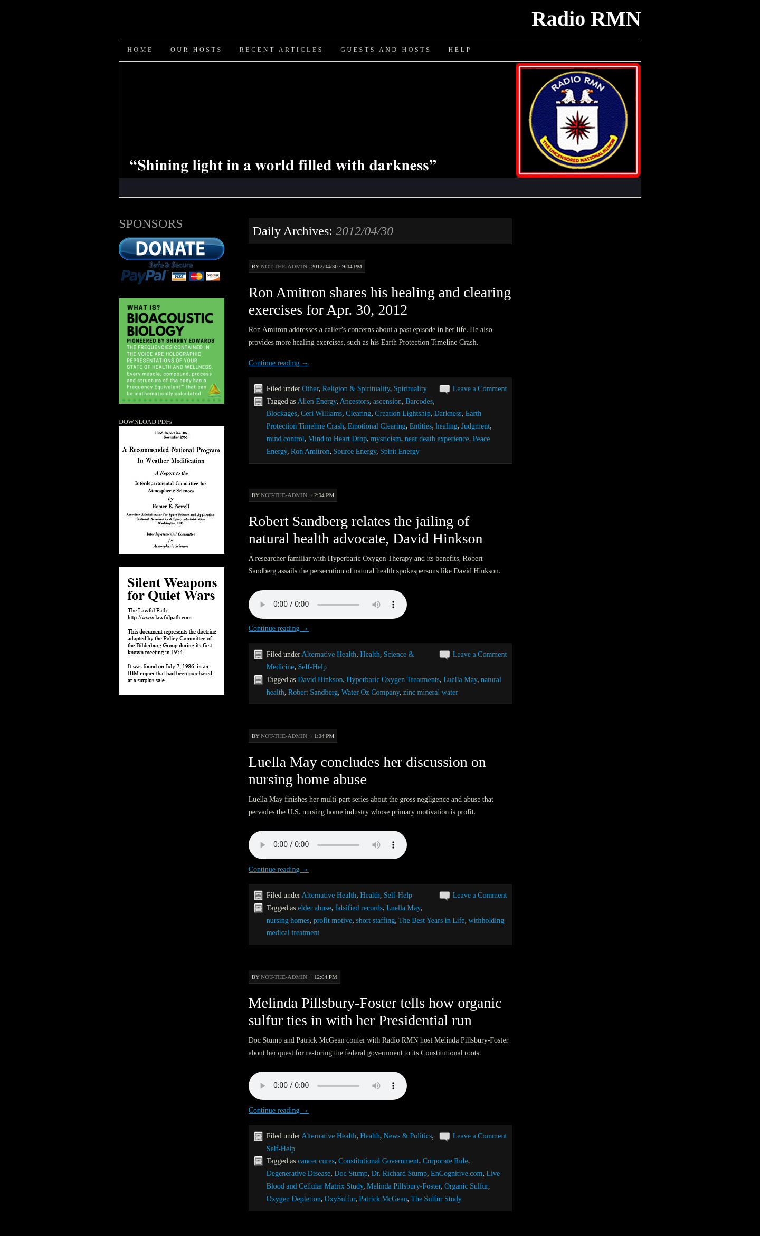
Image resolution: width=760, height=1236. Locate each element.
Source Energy (354, 451)
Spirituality (410, 389)
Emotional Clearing (377, 426)
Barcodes (419, 401)
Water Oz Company (370, 692)
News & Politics (408, 1136)
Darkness (448, 413)
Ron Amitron (310, 451)
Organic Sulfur (466, 1186)
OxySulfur (340, 1199)
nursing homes (288, 920)
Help (459, 49)
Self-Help (312, 667)
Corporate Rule (445, 1161)
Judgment (475, 426)
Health (369, 654)
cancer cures (316, 1161)
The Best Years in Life (431, 920)
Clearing (358, 413)
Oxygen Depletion (294, 1199)
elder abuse (314, 908)
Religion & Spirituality (356, 389)
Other (310, 389)
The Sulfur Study (436, 1199)
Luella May (460, 680)
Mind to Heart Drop (337, 439)
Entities (421, 426)
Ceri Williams (321, 413)
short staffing (375, 920)
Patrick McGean (383, 1199)
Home (140, 49)
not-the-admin (284, 266)
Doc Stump (350, 1173)
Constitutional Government (378, 1161)
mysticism (385, 439)
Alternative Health (329, 654)
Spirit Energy (400, 451)
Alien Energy (317, 401)
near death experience (437, 439)
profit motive (333, 920)
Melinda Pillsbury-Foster (404, 1186)
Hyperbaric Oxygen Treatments (393, 680)
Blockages (282, 413)
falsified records (359, 908)
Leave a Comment (480, 389)
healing (446, 426)
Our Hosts (196, 49)
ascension (387, 401)
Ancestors (354, 401)
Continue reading (279, 363)
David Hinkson (320, 680)
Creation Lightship (402, 413)
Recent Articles (282, 49)
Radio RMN (586, 19)
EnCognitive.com (456, 1173)
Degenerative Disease (299, 1173)
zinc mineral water (430, 692)
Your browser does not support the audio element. (328, 604)
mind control (286, 439)
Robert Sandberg (313, 692)
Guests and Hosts (385, 49)
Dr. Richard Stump (399, 1173)
